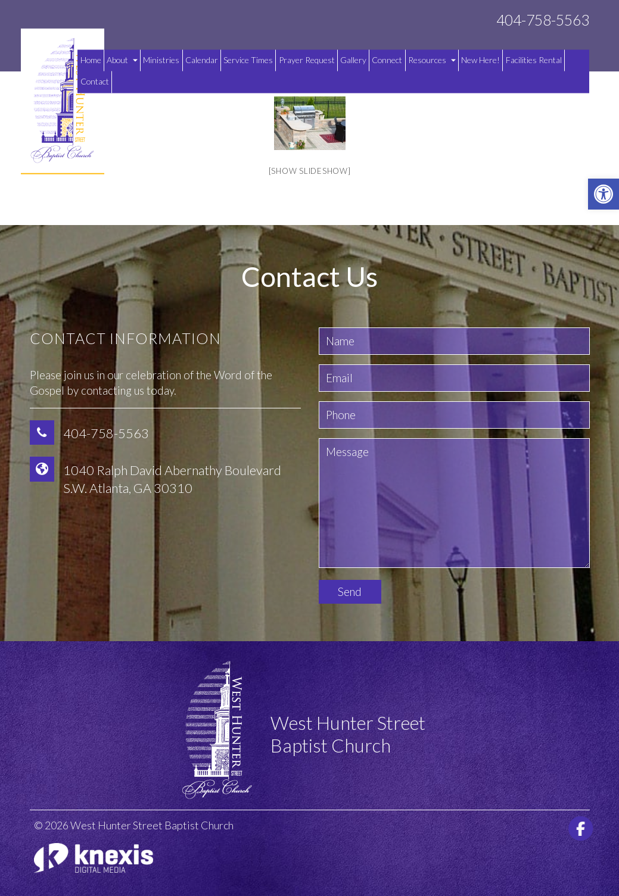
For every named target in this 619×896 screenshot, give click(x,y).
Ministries (161, 60)
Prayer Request (307, 60)
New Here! (480, 60)
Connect (387, 60)
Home (90, 60)
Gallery (353, 60)
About (122, 60)
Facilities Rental (534, 60)
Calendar (201, 60)
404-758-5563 (542, 20)
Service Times (248, 60)
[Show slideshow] (310, 171)
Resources (432, 60)
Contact (94, 82)
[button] (603, 194)
